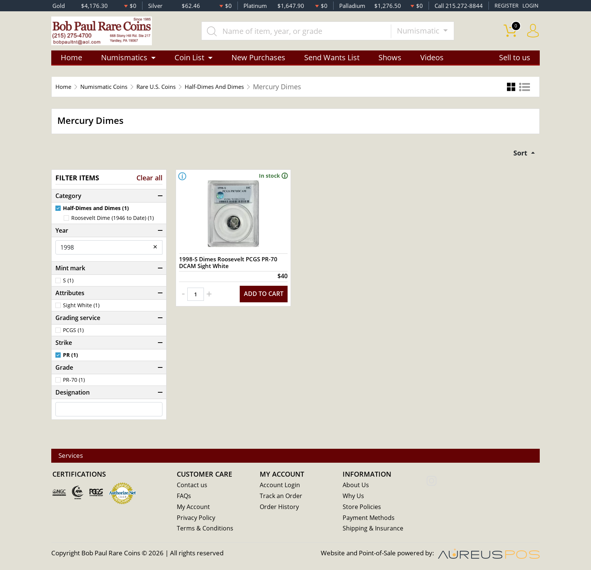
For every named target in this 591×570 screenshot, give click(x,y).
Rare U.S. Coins (175, 90)
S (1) (68, 285)
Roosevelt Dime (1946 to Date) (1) (112, 223)
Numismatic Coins (113, 90)
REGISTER (505, 5)
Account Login (280, 486)
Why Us (354, 497)
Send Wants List (332, 61)
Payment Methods (370, 519)
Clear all (149, 183)
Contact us (192, 486)
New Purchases (258, 61)
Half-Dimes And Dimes (244, 90)
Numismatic (425, 32)
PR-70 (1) (74, 384)
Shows (389, 61)
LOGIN (530, 5)
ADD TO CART (261, 308)
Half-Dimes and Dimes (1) (96, 213)
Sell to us (514, 61)
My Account (194, 508)
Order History (280, 508)
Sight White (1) (81, 310)
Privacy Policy (196, 519)
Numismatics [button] (124, 61)
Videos (432, 61)
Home (71, 61)
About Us (356, 486)
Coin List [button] (189, 61)
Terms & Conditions (205, 530)
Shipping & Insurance (373, 530)
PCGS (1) (73, 335)
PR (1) (70, 360)
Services (75, 456)
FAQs (184, 497)
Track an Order (281, 497)
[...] (303, 32)
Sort (519, 157)
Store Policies (362, 508)
